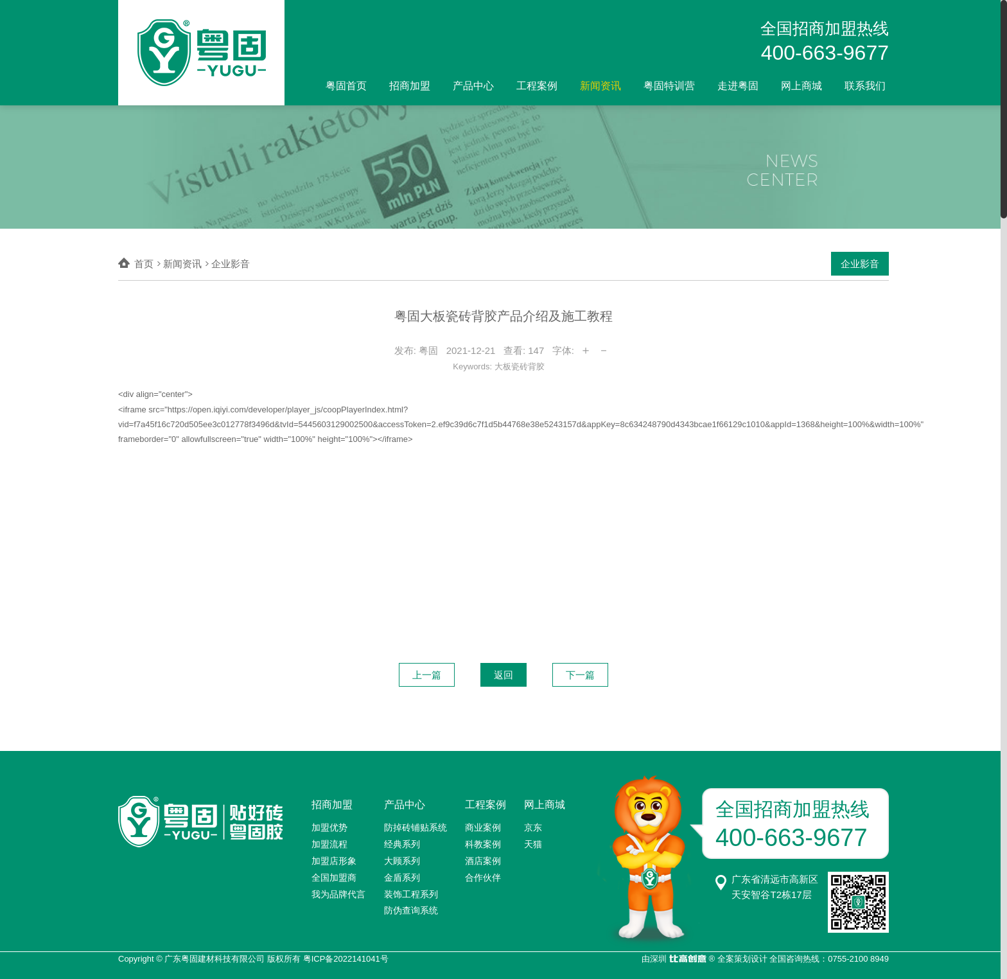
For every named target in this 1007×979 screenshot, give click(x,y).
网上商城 (801, 85)
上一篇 (426, 674)
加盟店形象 (333, 861)
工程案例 (536, 85)
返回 (503, 674)
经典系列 (402, 844)
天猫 (533, 844)
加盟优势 (329, 827)
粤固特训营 (669, 85)
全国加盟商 (333, 877)
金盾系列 (402, 877)
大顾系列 (402, 861)
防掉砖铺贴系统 (415, 827)
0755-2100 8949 (858, 959)
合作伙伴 (483, 877)
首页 (143, 263)
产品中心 (473, 85)
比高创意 (687, 959)
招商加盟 (409, 85)
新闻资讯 (600, 85)
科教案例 (483, 844)
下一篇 (580, 674)
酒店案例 (483, 861)
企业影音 (860, 263)
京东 (533, 827)
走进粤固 (737, 85)
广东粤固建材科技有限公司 (214, 959)
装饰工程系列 (411, 894)
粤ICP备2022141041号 (346, 959)
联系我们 (865, 85)
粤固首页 (346, 85)
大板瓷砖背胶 (520, 366)
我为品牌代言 (338, 894)
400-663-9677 (825, 52)
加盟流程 (329, 844)
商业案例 (483, 827)
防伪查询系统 (411, 910)
